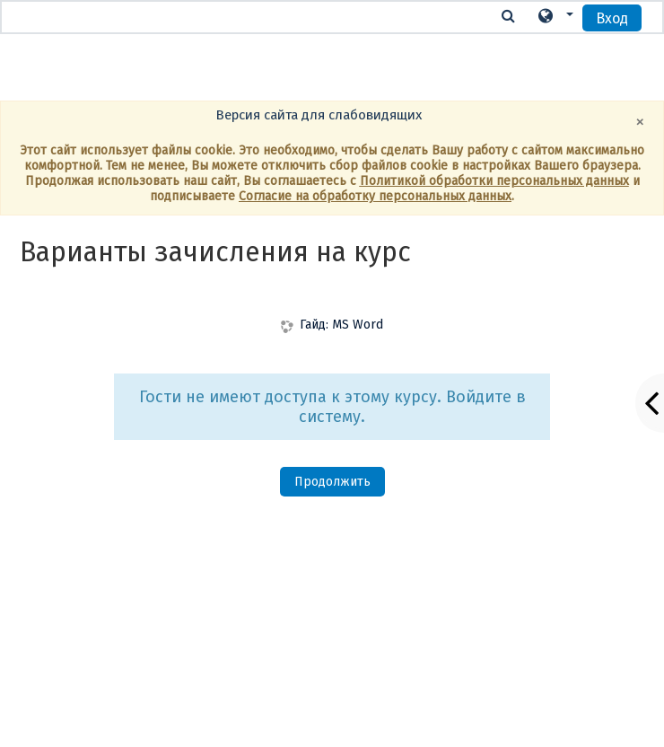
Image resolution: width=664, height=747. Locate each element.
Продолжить (332, 481)
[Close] (640, 121)
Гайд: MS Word (341, 325)
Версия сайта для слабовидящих (318, 115)
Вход (612, 18)
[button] (554, 17)
